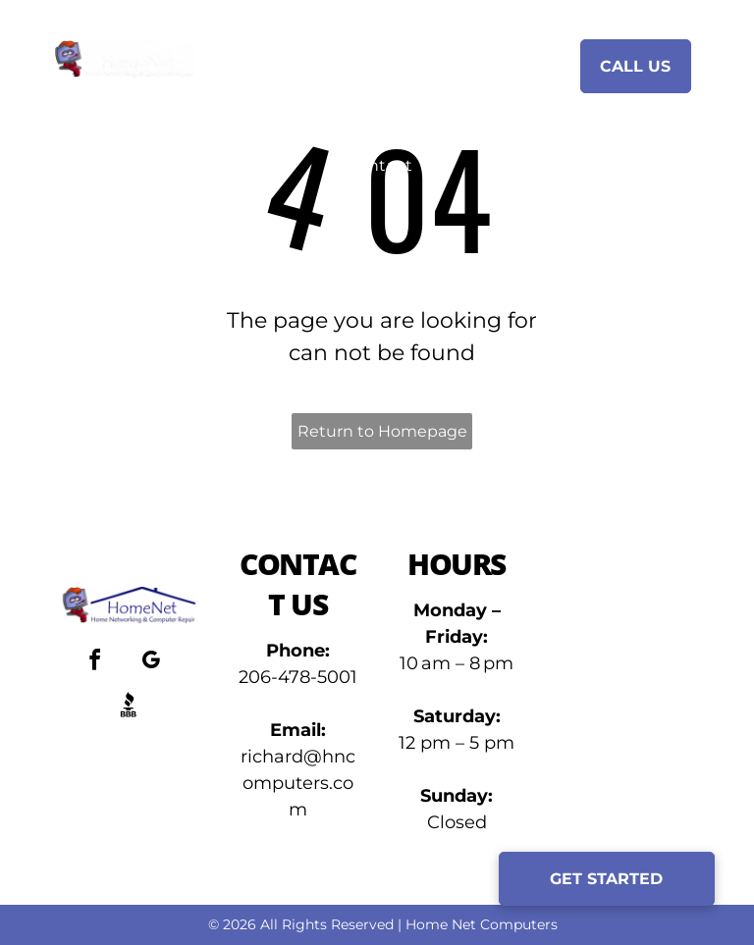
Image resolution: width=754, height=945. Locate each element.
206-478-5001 (298, 677)
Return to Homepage (382, 431)
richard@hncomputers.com (298, 783)
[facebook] (95, 663)
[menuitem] (334, 64)
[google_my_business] (151, 663)
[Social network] (128, 707)
